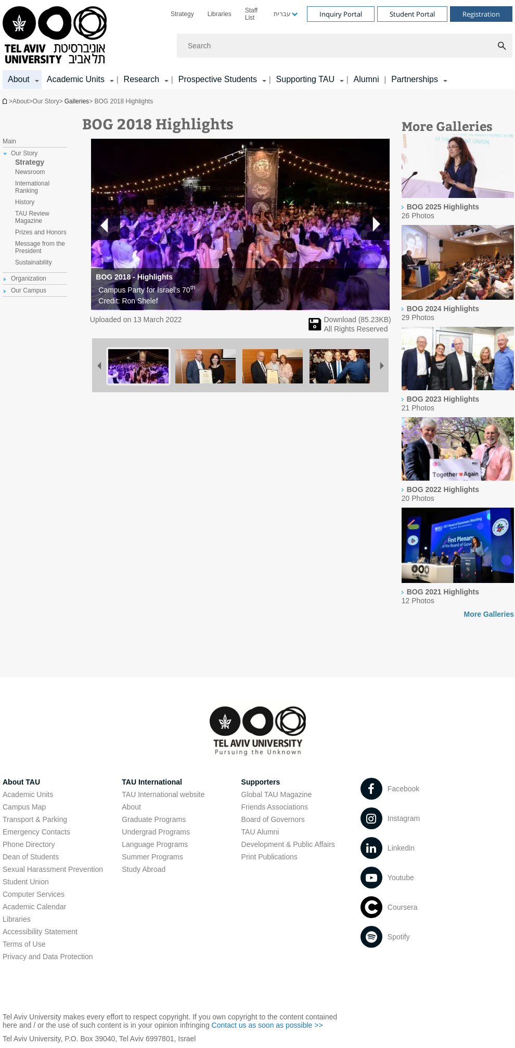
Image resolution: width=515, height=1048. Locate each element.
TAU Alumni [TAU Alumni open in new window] (260, 832)
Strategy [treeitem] (29, 162)
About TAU (21, 782)
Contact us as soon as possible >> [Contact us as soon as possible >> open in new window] (267, 1025)
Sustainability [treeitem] (33, 262)
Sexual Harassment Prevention (53, 869)
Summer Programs (152, 857)
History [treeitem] (24, 202)
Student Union (26, 882)
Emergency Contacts (36, 832)
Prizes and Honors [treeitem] (41, 232)
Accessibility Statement (40, 931)
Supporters (260, 782)
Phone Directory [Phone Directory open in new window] (29, 844)
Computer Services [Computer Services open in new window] (34, 894)
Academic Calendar (34, 907)
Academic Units (28, 794)
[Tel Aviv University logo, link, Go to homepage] (56, 35)
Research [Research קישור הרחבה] (141, 79)
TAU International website (163, 794)
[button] (375, 224)
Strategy (182, 14)
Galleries (77, 101)
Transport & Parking (35, 819)
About (131, 807)
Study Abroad (143, 869)
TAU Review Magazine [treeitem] (32, 217)
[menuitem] (182, 14)
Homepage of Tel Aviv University (5, 101)
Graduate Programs (154, 819)
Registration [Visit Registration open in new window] (481, 14)
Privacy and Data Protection (48, 956)
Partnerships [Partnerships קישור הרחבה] (414, 79)
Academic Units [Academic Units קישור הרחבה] (76, 79)
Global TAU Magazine (276, 794)
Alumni (366, 79)
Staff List (251, 14)
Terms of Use (24, 944)
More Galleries (489, 614)
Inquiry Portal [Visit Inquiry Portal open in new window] (340, 14)
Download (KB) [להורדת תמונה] (357, 319)
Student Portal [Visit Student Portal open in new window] (412, 14)
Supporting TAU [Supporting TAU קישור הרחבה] (305, 79)
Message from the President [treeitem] (40, 247)
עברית (282, 14)
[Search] (344, 46)
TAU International (152, 782)
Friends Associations (274, 807)
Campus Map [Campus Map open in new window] (24, 807)
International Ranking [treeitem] (32, 187)
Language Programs (155, 844)
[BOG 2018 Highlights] (314, 328)
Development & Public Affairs (288, 844)
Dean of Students (31, 857)
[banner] (257, 44)
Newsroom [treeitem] (30, 172)
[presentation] (458, 195)
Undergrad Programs (156, 832)
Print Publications (269, 857)
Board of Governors (273, 819)
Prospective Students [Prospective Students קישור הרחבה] (217, 79)
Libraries (219, 14)
